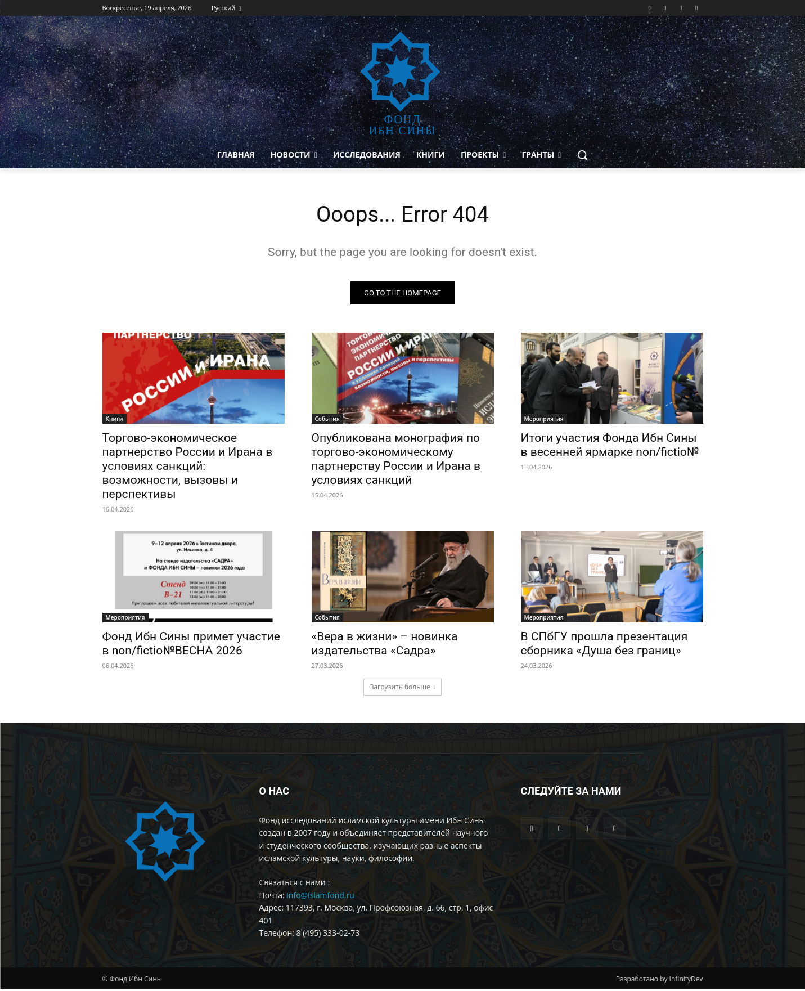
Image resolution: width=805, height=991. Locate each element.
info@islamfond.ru (320, 896)
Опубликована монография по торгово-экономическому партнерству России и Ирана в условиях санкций (396, 460)
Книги (114, 420)
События (327, 420)
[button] (582, 154)
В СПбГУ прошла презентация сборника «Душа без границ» (604, 644)
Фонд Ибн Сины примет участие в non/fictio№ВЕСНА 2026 (191, 644)
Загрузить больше (402, 688)
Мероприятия (544, 420)
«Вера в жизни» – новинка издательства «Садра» (385, 644)
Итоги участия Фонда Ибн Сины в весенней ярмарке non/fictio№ (610, 446)
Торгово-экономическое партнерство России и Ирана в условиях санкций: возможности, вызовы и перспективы (187, 467)
